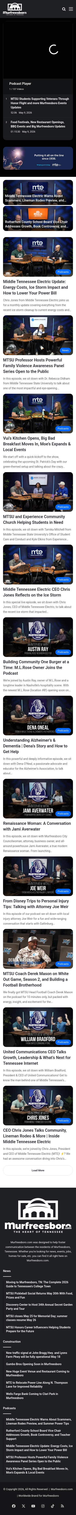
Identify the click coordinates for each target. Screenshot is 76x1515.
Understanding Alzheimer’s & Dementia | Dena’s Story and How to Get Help (35, 746)
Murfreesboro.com (62, 1489)
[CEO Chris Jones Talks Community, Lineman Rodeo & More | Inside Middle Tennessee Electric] (38, 1105)
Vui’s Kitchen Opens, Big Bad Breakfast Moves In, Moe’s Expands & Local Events (37, 444)
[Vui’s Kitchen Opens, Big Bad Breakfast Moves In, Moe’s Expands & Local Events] (38, 413)
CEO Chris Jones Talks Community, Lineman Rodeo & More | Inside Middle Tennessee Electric (34, 1136)
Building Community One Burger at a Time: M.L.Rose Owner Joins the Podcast (36, 667)
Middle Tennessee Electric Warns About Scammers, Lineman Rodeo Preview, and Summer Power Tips (34, 200)
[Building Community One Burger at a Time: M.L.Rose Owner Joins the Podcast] (38, 637)
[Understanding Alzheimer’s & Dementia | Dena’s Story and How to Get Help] (38, 715)
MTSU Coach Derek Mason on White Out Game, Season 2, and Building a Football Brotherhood (36, 979)
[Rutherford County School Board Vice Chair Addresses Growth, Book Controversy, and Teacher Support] (38, 218)
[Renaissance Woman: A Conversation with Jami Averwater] (38, 798)
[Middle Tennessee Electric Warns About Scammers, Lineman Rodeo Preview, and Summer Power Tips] (38, 192)
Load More (38, 1170)
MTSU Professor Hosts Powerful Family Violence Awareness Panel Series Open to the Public (33, 366)
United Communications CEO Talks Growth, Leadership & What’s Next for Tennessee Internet (37, 1057)
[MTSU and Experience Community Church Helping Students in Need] (38, 492)
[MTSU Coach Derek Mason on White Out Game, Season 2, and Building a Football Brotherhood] (38, 949)
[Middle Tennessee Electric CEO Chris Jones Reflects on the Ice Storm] (38, 564)
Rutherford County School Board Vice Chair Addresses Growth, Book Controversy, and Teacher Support (36, 226)
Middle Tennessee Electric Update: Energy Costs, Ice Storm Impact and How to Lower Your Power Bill (35, 287)
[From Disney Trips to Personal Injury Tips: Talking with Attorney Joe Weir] (38, 876)
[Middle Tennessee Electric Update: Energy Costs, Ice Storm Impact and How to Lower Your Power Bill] (38, 257)
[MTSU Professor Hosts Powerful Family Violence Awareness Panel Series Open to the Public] (38, 335)
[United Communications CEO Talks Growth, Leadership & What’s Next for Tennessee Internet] (38, 1027)
